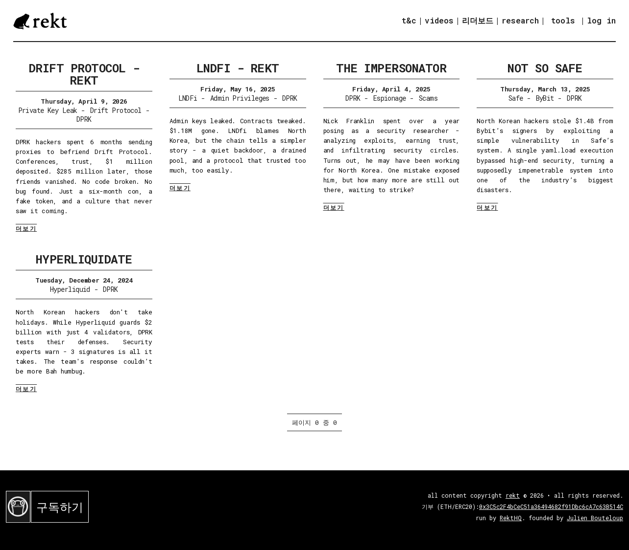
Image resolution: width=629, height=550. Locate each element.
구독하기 (59, 507)
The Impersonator (391, 68)
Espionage (389, 98)
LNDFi (187, 98)
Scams (428, 98)
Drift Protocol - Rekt (84, 74)
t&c (409, 20)
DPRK (84, 119)
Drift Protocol (116, 110)
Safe (515, 98)
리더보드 (477, 20)
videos (439, 20)
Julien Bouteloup (595, 518)
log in (601, 20)
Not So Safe (545, 68)
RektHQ (511, 518)
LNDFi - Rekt (237, 68)
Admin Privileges (239, 98)
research (520, 20)
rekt (513, 495)
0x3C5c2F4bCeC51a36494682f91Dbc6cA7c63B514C (551, 506)
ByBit (545, 98)
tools (563, 20)
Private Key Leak (47, 110)
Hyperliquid (70, 289)
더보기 (26, 228)
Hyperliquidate (84, 259)
